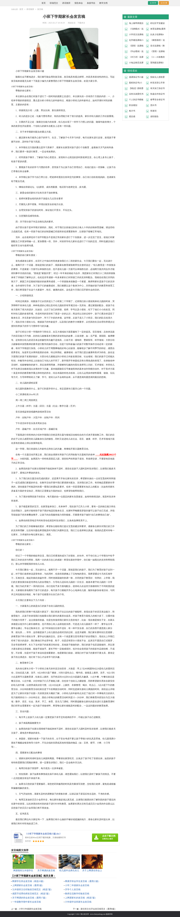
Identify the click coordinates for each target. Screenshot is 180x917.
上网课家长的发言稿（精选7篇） (81, 897)
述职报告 (154, 116)
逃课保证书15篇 (136, 77)
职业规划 (133, 105)
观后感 (132, 116)
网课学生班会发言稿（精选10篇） (28, 881)
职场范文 (54, 3)
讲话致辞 (66, 3)
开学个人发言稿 (72, 889)
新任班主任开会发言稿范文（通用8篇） (99, 909)
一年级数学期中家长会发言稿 (26, 902)
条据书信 (91, 3)
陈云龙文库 (85, 914)
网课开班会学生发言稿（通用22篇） (82, 881)
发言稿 (40, 9)
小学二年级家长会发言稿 (77, 885)
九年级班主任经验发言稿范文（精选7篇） (32, 889)
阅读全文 (72, 23)
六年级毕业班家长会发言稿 (78, 902)
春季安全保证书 (157, 99)
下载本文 (81, 23)
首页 (44, 3)
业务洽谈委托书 (136, 94)
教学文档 (103, 3)
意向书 (153, 105)
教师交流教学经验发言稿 (77, 893)
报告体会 (79, 3)
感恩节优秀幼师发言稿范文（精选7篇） (31, 893)
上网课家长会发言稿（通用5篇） (28, 885)
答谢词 (153, 111)
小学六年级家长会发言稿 (30, 909)
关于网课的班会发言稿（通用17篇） (29, 897)
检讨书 (132, 111)
